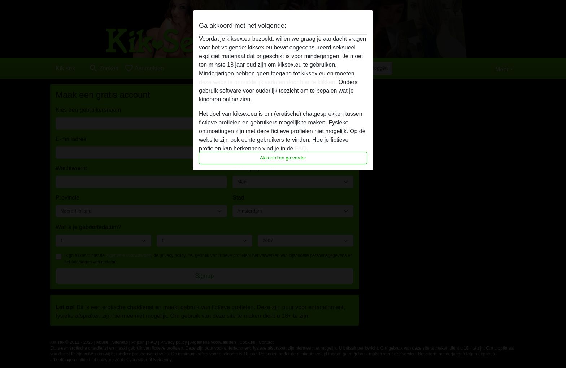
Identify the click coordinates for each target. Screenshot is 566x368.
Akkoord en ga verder (283, 158)
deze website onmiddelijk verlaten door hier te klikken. (268, 82)
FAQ (300, 148)
